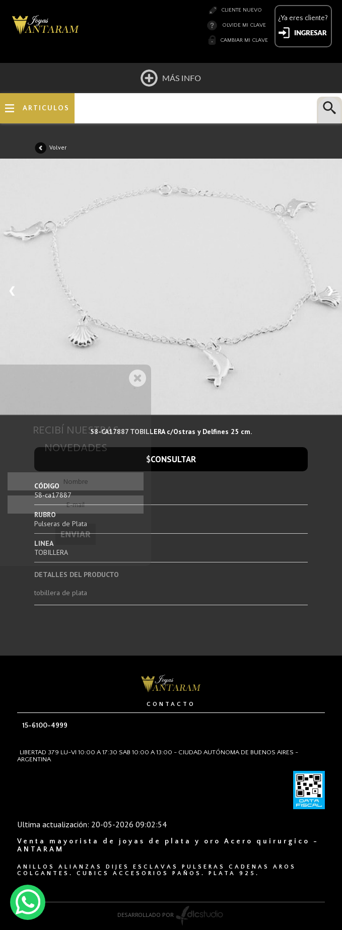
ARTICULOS (46, 108)
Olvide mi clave (244, 25)
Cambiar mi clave (244, 40)
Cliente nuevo (241, 10)
